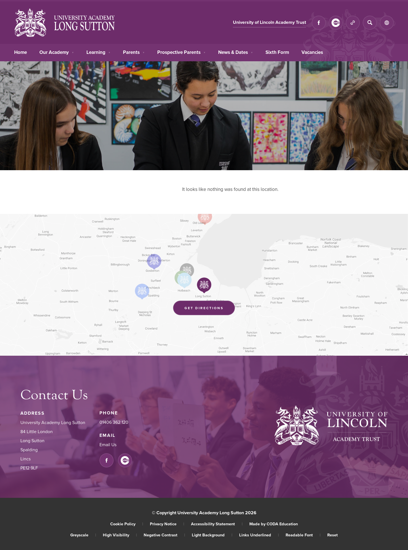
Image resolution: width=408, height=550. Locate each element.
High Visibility (120, 535)
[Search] (370, 23)
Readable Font (303, 535)
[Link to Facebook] (319, 23)
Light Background (212, 535)
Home (20, 51)
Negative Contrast (164, 535)
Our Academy (56, 51)
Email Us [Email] (107, 444)
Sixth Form (277, 51)
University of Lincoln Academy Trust (269, 22)
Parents (134, 51)
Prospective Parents (181, 51)
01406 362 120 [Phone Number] (113, 422)
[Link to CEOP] (336, 23)
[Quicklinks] (353, 23)
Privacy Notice (167, 524)
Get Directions (204, 307)
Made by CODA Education (273, 524)
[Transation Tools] (387, 23)
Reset (332, 535)
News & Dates (235, 51)
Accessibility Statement (217, 524)
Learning (98, 51)
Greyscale (83, 535)
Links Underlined (259, 535)
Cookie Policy (126, 524)
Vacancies (312, 51)
